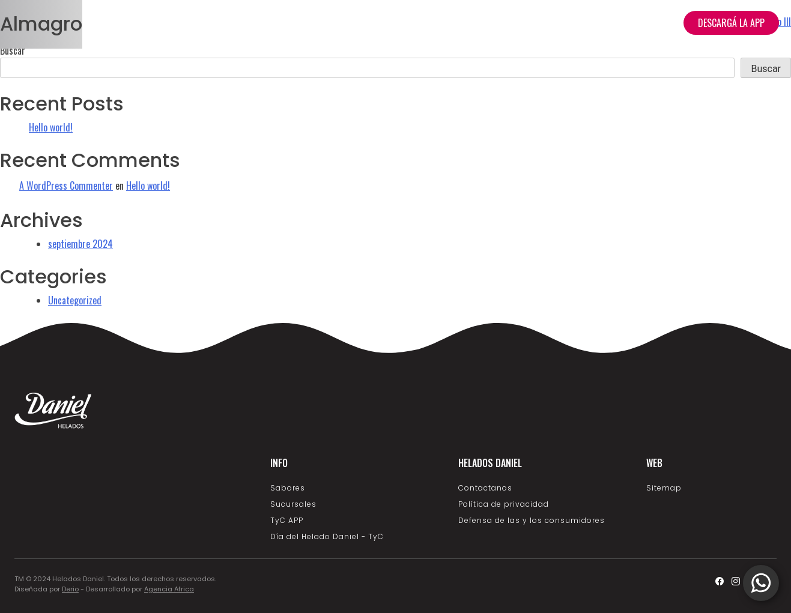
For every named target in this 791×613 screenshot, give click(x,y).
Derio (70, 589)
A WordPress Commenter (66, 185)
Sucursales (644, 22)
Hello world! (51, 127)
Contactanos (485, 488)
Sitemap (664, 488)
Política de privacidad (503, 504)
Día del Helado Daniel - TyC (327, 536)
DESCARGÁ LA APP (731, 23)
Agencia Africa (169, 589)
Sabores (287, 488)
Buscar (12, 50)
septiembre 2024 (80, 244)
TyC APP (286, 520)
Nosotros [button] (571, 22)
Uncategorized (75, 300)
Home (441, 22)
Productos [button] (498, 22)
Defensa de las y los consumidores (531, 520)
